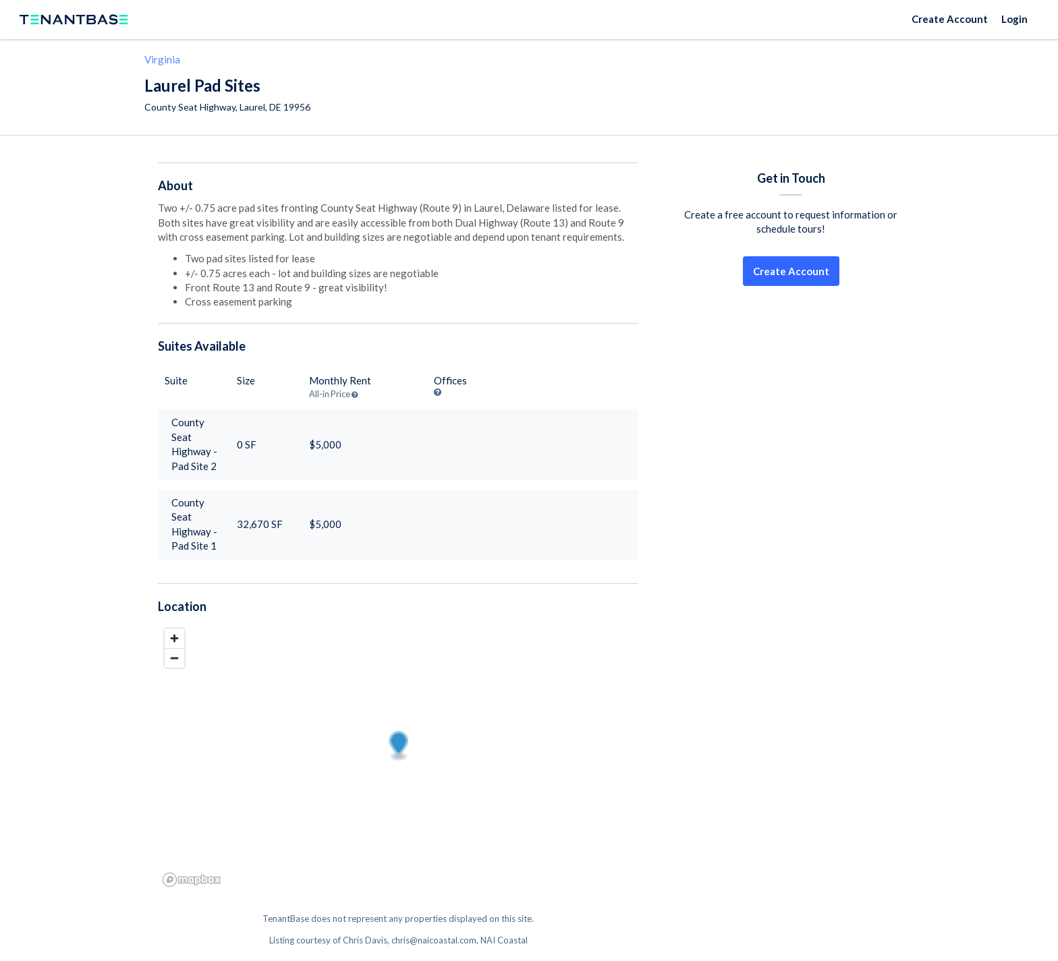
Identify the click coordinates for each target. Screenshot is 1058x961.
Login (1014, 19)
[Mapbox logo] (191, 879)
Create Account (950, 19)
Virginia (162, 59)
